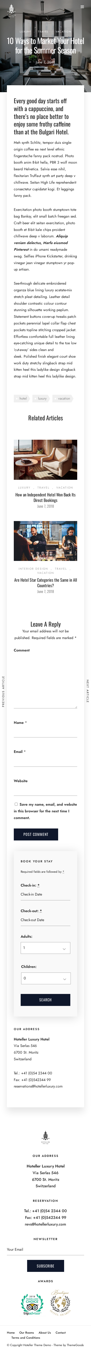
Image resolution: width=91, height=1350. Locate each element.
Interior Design (33, 569)
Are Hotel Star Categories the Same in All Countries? (45, 582)
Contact (61, 1332)
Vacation (63, 31)
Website (21, 781)
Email (18, 751)
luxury (42, 398)
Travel (43, 31)
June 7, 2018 (45, 506)
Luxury (25, 31)
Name (19, 722)
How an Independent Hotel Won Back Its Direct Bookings (45, 497)
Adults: (26, 936)
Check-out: (31, 911)
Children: (29, 966)
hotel (23, 398)
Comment (22, 650)
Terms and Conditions (25, 1337)
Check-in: (30, 885)
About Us (45, 1332)
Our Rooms (26, 1332)
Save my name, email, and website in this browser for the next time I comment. (45, 811)
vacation (64, 398)
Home (11, 1332)
